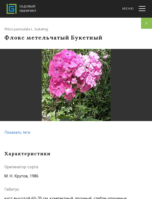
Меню (133, 8)
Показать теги (17, 132)
